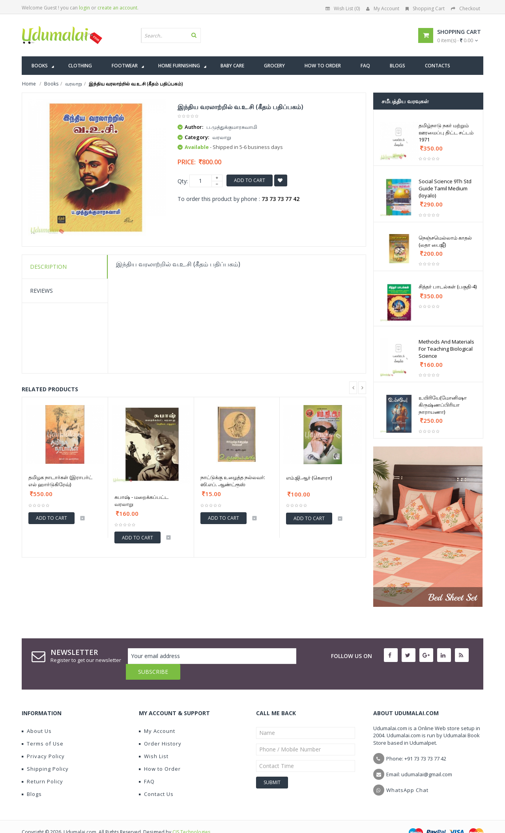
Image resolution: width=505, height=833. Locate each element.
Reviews (41, 290)
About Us (37, 715)
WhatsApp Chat (407, 774)
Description (48, 266)
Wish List (153, 740)
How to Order (160, 753)
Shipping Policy (45, 753)
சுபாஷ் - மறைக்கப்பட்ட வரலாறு (141, 500)
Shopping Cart (425, 8)
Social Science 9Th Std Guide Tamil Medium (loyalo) (445, 188)
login (84, 7)
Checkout (465, 8)
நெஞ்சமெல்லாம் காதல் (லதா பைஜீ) (445, 241)
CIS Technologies (191, 816)
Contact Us (156, 778)
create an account (117, 7)
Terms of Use (43, 727)
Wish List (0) (342, 8)
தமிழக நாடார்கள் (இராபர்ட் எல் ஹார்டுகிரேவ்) (60, 481)
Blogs (32, 778)
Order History (160, 727)
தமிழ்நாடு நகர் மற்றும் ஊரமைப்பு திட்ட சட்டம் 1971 (446, 132)
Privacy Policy (43, 740)
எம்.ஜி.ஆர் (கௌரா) (309, 477)
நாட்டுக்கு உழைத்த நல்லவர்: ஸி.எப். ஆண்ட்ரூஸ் (232, 481)
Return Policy (42, 765)
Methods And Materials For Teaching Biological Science (446, 348)
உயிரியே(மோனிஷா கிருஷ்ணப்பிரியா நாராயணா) (443, 404)
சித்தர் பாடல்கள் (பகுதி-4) (448, 286)
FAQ (147, 765)
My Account (382, 8)
